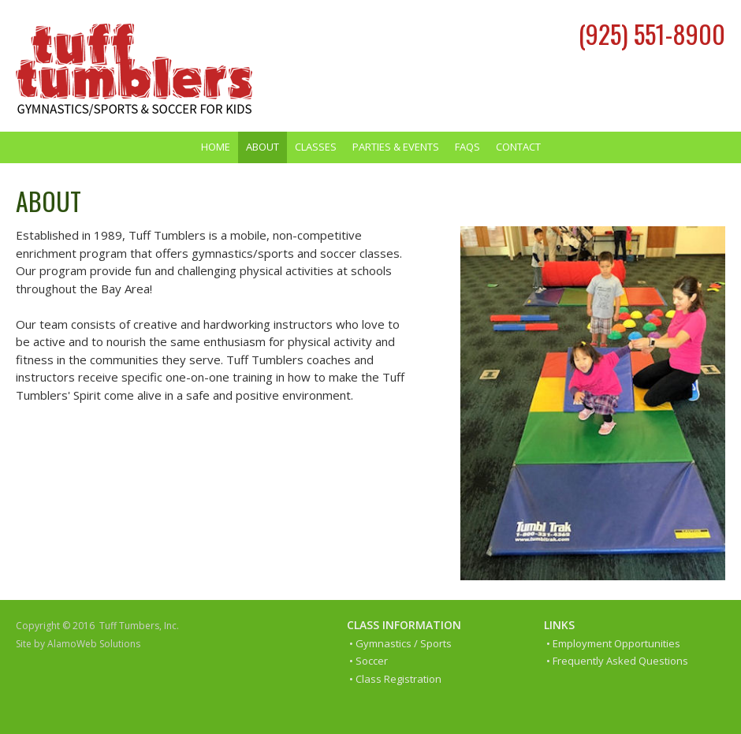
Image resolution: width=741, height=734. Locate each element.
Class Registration (398, 679)
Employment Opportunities (616, 643)
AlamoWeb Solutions (93, 643)
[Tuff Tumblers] (134, 70)
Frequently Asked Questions (620, 661)
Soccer (372, 661)
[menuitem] (215, 147)
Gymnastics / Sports (404, 643)
